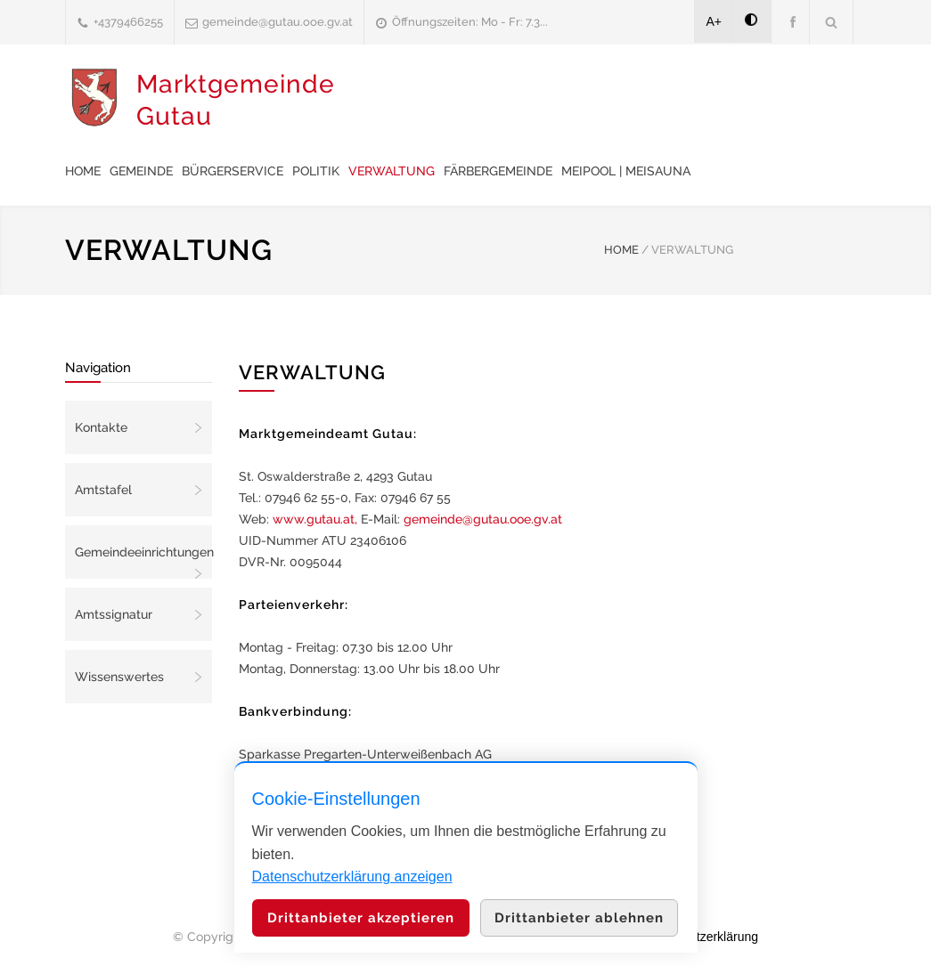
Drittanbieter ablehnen (579, 918)
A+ (714, 21)
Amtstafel (103, 490)
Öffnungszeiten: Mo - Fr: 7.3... (470, 21)
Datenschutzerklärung (697, 936)
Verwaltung (391, 171)
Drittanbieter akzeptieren (360, 918)
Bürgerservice (232, 171)
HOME (621, 249)
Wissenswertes (119, 677)
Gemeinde (141, 171)
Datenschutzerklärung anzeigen (352, 876)
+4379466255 (128, 21)
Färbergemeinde (498, 171)
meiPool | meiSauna (625, 171)
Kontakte (101, 427)
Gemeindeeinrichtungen (143, 552)
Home (83, 171)
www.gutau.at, (315, 519)
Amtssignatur (113, 614)
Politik (315, 171)
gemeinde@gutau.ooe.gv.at (277, 21)
